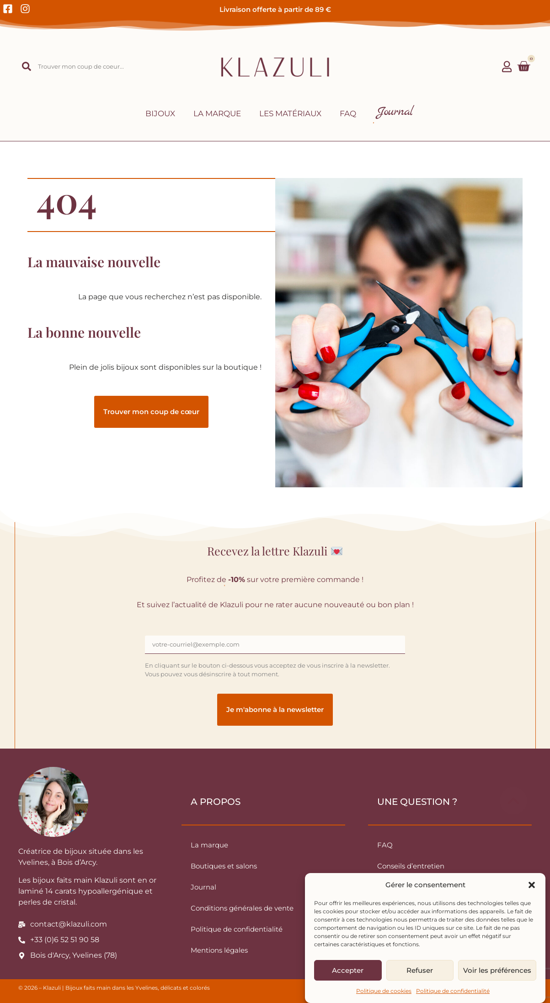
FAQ (348, 113)
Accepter (347, 970)
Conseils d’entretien (410, 866)
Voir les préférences (497, 970)
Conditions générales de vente (242, 908)
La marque (217, 113)
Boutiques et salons (224, 866)
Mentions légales (219, 950)
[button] (531, 885)
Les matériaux (290, 113)
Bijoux (160, 113)
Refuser (419, 970)
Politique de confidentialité (453, 990)
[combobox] (80, 66)
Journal (203, 887)
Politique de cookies (383, 990)
